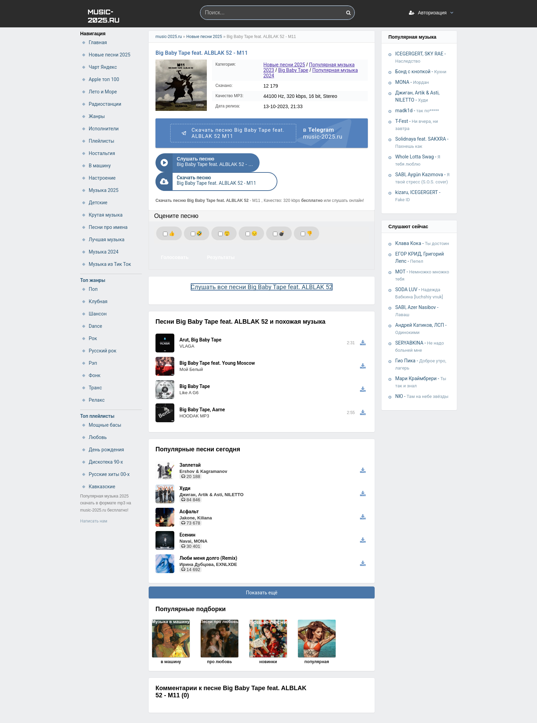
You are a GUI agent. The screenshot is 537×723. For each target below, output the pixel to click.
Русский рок (102, 350)
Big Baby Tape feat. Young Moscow (217, 344)
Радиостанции (105, 104)
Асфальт (189, 492)
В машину (100, 165)
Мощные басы (105, 425)
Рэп (93, 363)
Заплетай (190, 446)
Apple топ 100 (104, 79)
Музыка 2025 (103, 190)
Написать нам (93, 521)
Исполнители (103, 128)
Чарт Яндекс (103, 67)
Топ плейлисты (97, 416)
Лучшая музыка (106, 239)
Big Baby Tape (293, 70)
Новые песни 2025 (109, 54)
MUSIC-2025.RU (104, 16)
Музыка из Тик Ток (110, 264)
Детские (98, 202)
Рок (93, 338)
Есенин (187, 516)
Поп (93, 289)
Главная (98, 42)
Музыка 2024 (103, 252)
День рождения (106, 449)
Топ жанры (92, 280)
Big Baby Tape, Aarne (202, 390)
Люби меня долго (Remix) (208, 539)
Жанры (97, 116)
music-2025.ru (168, 36)
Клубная (98, 301)
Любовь (98, 437)
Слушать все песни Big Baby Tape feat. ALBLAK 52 (262, 268)
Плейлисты (101, 141)
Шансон (98, 314)
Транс (95, 387)
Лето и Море (103, 91)
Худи (184, 469)
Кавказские (102, 486)
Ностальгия (102, 153)
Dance (95, 326)
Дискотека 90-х (106, 462)
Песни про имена (108, 227)
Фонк (94, 375)
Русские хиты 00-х (109, 474)
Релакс (97, 400)
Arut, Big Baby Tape (200, 321)
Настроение (102, 178)
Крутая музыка (106, 215)
